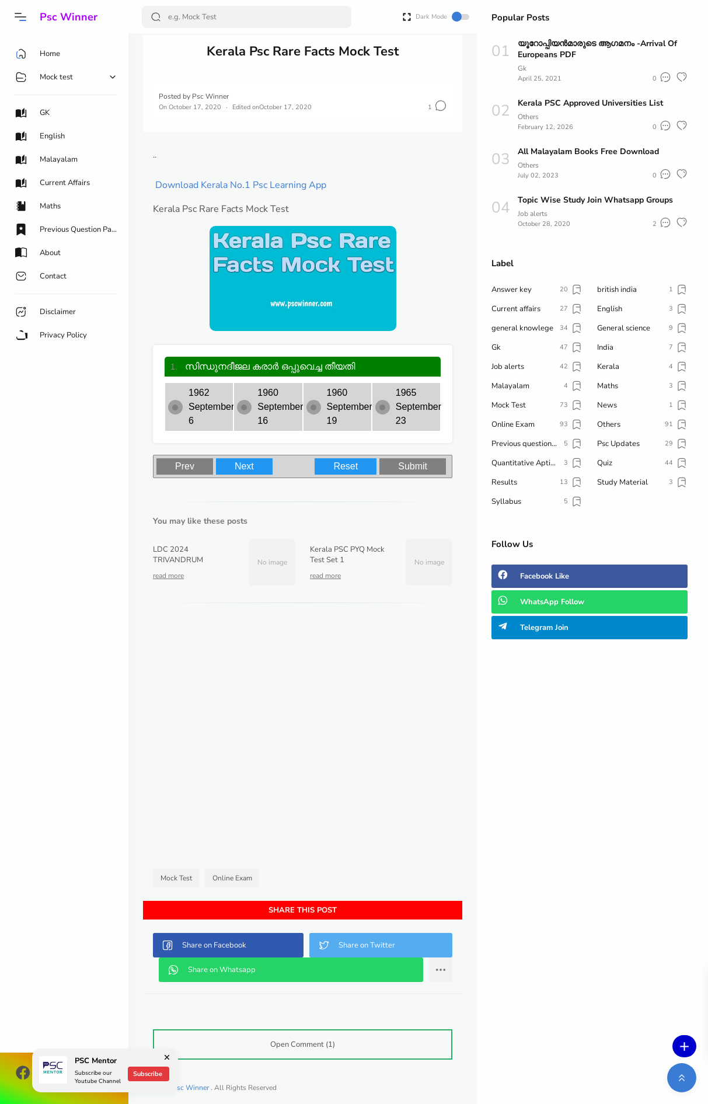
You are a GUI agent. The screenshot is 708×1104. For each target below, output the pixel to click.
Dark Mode (442, 16)
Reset (345, 466)
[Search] (246, 17)
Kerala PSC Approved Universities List (590, 103)
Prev (184, 466)
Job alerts (532, 213)
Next (244, 466)
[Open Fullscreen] (407, 16)
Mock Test (176, 878)
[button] (20, 17)
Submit (412, 466)
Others (528, 116)
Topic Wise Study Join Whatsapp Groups (595, 200)
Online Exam (232, 878)
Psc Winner (68, 17)
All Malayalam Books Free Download (588, 151)
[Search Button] (156, 17)
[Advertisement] (302, 738)
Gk (522, 68)
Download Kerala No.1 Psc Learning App (240, 185)
